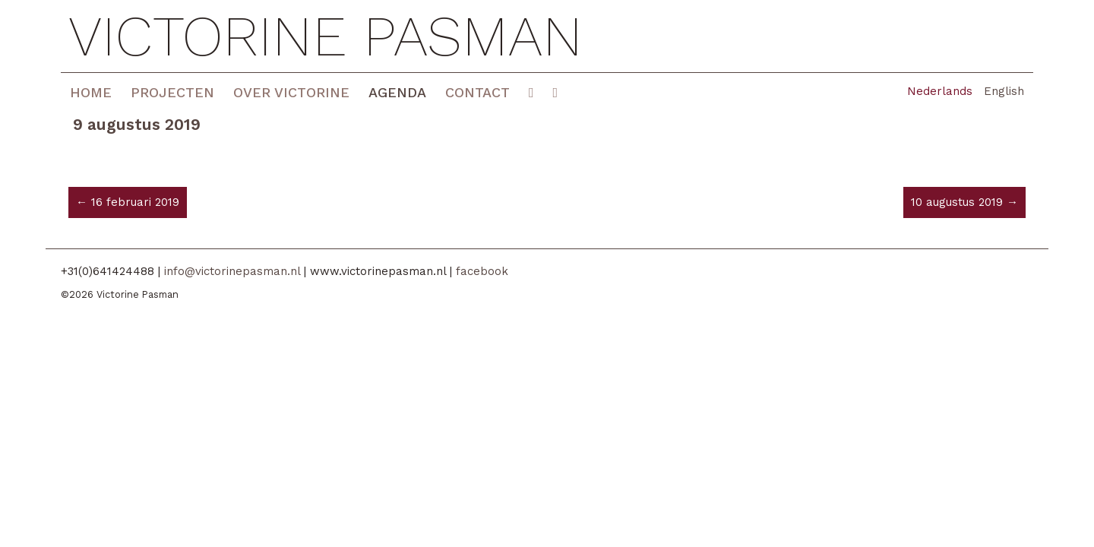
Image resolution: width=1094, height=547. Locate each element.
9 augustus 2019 (137, 124)
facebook (482, 271)
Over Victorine (291, 92)
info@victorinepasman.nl (232, 271)
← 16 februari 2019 (127, 202)
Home (91, 92)
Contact (477, 92)
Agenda (397, 92)
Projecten (172, 92)
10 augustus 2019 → (964, 202)
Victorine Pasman (325, 36)
